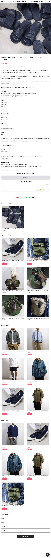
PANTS (3, 526)
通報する (48, 184)
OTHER (3, 530)
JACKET (3, 518)
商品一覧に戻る (25, 537)
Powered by (25, 545)
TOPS (2, 522)
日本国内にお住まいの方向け (25, 181)
